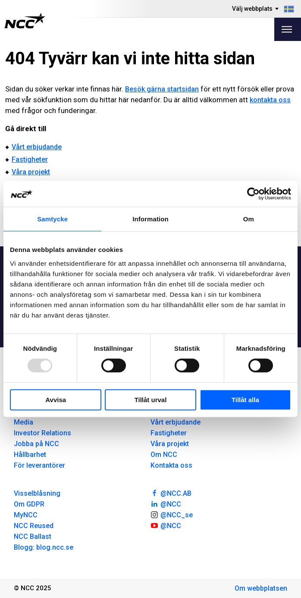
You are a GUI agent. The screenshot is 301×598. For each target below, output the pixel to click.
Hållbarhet (30, 454)
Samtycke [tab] (52, 219)
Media (23, 422)
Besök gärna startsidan (162, 89)
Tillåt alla (245, 399)
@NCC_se (171, 514)
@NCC (165, 503)
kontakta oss (270, 100)
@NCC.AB (170, 492)
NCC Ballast (32, 536)
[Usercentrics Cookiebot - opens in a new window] (253, 193)
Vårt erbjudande (37, 147)
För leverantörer (39, 465)
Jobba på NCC (36, 444)
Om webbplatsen (261, 588)
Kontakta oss (171, 465)
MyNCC (26, 515)
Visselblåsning (37, 493)
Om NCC (163, 454)
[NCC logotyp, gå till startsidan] (24, 20)
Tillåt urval (151, 399)
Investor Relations (42, 433)
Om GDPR (29, 504)
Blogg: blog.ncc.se (43, 547)
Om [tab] (248, 219)
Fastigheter (30, 159)
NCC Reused (33, 526)
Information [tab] (150, 219)
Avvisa (55, 399)
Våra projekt (31, 172)
